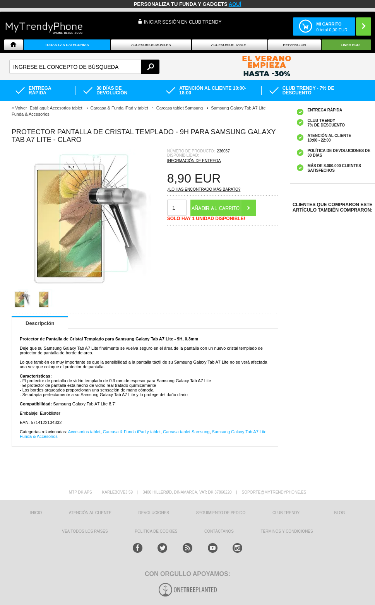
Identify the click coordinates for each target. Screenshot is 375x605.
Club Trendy (286, 513)
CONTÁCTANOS (219, 531)
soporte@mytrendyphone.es (273, 492)
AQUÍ (235, 4)
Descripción (40, 323)
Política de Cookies (156, 531)
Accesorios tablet (229, 45)
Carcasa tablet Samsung (186, 431)
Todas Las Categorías (67, 45)
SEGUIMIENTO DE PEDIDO (221, 513)
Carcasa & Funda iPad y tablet (132, 431)
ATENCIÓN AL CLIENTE (90, 513)
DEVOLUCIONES (154, 513)
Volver (21, 108)
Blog (339, 513)
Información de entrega (194, 161)
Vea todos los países (85, 531)
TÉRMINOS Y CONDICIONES (287, 531)
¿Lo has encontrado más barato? (204, 189)
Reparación (294, 45)
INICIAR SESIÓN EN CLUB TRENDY (182, 22)
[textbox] (84, 67)
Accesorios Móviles (151, 45)
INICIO (36, 513)
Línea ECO (350, 45)
